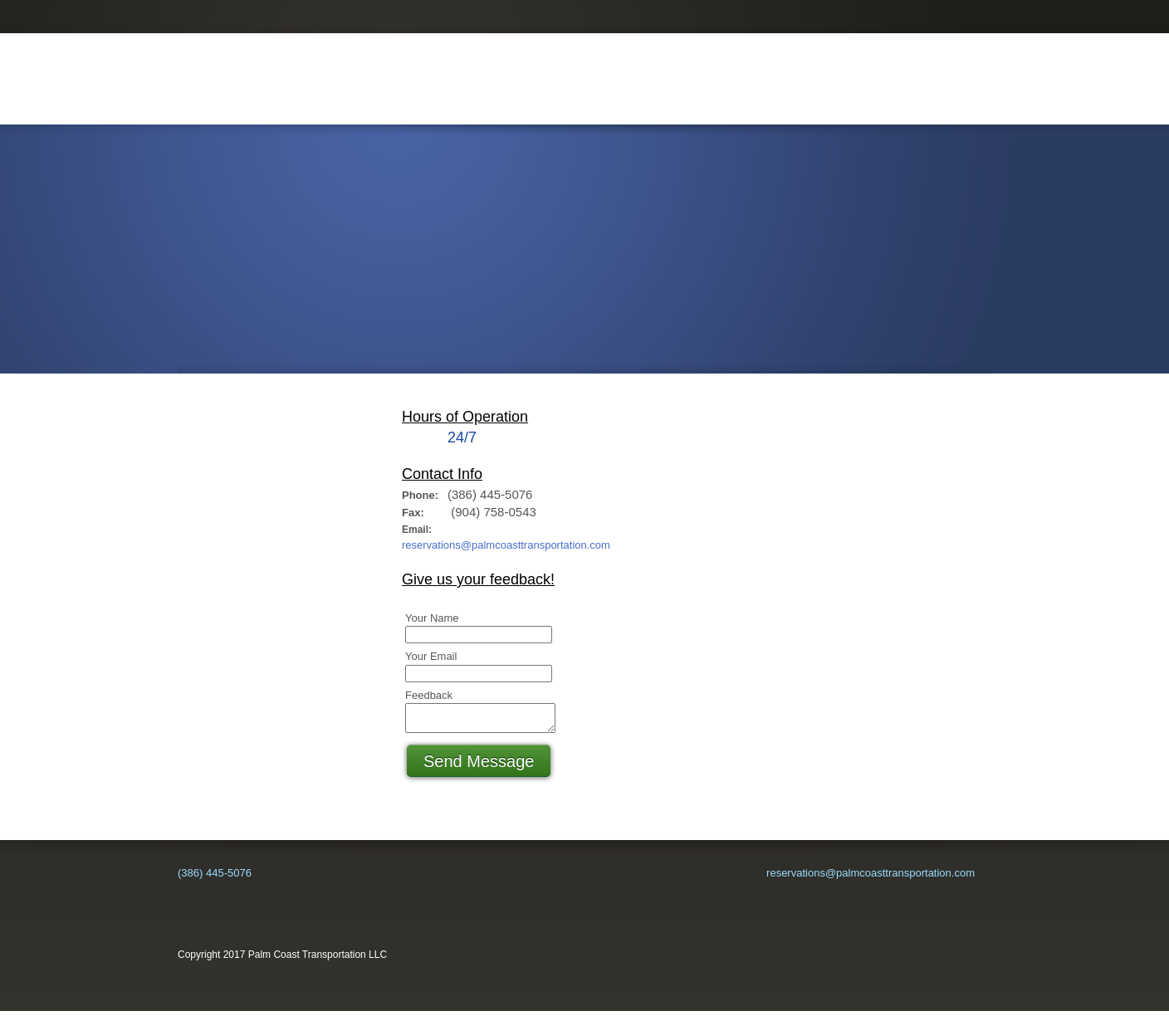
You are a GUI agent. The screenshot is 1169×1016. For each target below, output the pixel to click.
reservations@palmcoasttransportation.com (506, 545)
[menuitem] (333, 103)
